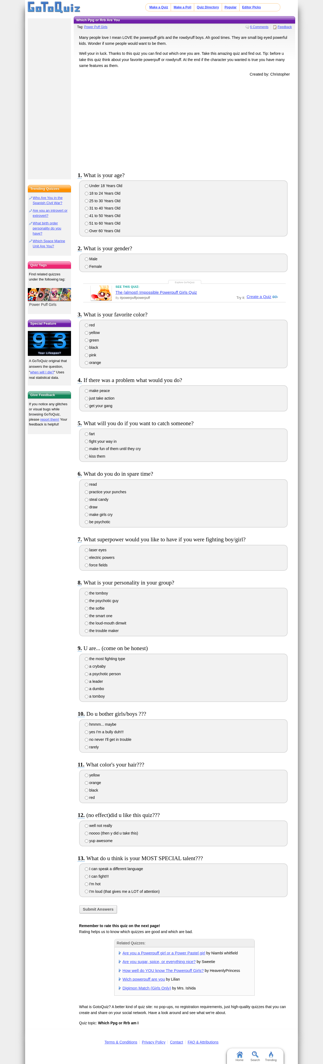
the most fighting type (105, 659)
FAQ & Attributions (203, 1042)
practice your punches (105, 492)
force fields (96, 565)
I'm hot (92, 884)
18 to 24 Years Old (102, 193)
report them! (49, 419)
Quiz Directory (208, 7)
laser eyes (96, 550)
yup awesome (99, 841)
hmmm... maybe (100, 724)
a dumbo (94, 689)
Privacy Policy (153, 1042)
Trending (271, 1056)
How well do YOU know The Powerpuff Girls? (163, 970)
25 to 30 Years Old (102, 201)
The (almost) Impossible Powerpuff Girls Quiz (156, 292)
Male (91, 259)
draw (91, 507)
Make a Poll (182, 7)
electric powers (100, 557)
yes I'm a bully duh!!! (104, 732)
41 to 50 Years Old (102, 216)
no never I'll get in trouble (108, 739)
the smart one (99, 616)
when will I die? (42, 372)
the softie (95, 608)
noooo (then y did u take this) (111, 833)
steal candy (97, 499)
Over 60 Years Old (102, 231)
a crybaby (95, 666)
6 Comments (259, 27)
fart (90, 434)
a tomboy (95, 696)
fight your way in (101, 441)
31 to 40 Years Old (102, 208)
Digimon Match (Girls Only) (147, 988)
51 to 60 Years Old (102, 223)
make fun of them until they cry (113, 449)
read (91, 484)
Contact (176, 1042)
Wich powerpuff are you (144, 979)
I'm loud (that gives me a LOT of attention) (122, 891)
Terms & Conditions (121, 1042)
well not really (98, 825)
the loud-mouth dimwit (105, 623)
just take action (100, 398)
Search (255, 1056)
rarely (92, 747)
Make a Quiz (158, 7)
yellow (92, 332)
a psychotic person (103, 674)
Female (93, 266)
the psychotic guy (102, 601)
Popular (230, 7)
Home (239, 1056)
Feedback (285, 27)
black (91, 347)
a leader (94, 681)
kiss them (95, 456)
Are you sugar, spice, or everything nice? (159, 961)
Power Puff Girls (95, 27)
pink (90, 355)
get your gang (99, 406)
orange (93, 362)
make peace (97, 391)
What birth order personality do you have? (47, 228)
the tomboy (96, 593)
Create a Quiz (258, 297)
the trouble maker (102, 631)
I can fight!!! (97, 876)
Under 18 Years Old (103, 186)
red (90, 325)
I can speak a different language (114, 869)
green (92, 340)
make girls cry (99, 514)
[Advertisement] (184, 123)
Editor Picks (251, 7)
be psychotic (97, 522)
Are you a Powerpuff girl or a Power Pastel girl (164, 953)
